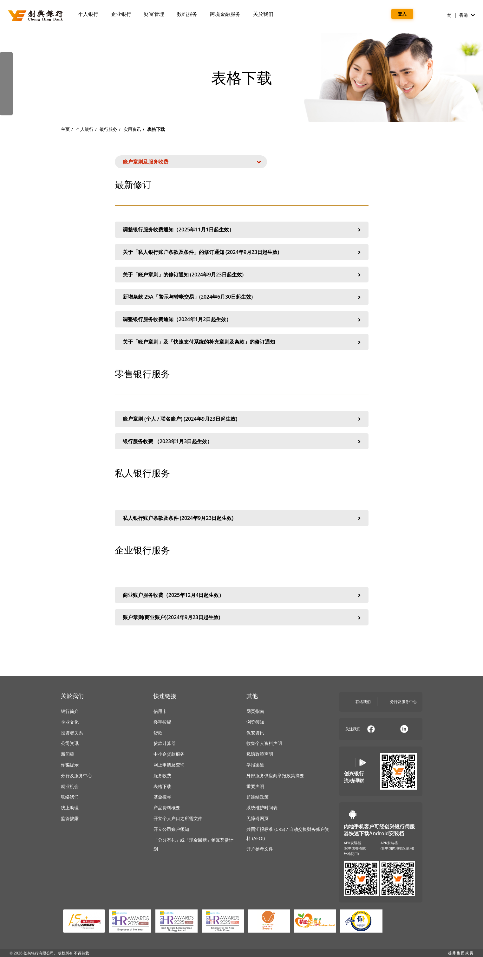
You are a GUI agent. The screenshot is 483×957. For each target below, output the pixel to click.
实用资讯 (132, 129)
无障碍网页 (257, 818)
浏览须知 (255, 722)
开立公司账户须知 (171, 829)
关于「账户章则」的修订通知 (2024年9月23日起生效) (242, 275)
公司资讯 (70, 743)
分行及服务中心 (76, 776)
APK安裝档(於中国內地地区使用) (397, 845)
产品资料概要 (166, 808)
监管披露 (70, 818)
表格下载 (162, 786)
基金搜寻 (162, 797)
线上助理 (70, 808)
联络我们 (70, 797)
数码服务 (187, 13)
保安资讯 (255, 733)
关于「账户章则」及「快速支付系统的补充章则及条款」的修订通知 (242, 342)
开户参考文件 (259, 849)
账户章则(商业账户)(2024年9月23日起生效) (242, 617)
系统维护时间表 (261, 808)
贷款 (157, 733)
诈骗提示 (70, 765)
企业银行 (121, 13)
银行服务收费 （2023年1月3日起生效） (242, 441)
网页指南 (255, 711)
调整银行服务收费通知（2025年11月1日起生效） (242, 230)
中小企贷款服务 (169, 754)
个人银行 (88, 13)
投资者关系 (72, 733)
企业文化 (70, 722)
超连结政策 (257, 797)
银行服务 (108, 129)
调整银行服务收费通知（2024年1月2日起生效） (242, 319)
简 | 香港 (461, 15)
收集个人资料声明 (264, 743)
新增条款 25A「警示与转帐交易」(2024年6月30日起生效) (242, 297)
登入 (402, 14)
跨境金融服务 (225, 13)
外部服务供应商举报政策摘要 (275, 776)
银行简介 (70, 711)
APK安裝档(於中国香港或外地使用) (355, 848)
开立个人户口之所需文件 (177, 818)
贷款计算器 (164, 743)
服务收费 (162, 776)
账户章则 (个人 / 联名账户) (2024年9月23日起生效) (242, 419)
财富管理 (154, 13)
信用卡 (160, 711)
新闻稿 (67, 754)
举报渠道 (255, 765)
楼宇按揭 (162, 722)
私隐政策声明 (259, 754)
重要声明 (255, 786)
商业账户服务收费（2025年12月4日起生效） (242, 595)
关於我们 (263, 13)
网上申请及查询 (169, 765)
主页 (65, 129)
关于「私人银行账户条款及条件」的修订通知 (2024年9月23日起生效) (242, 252)
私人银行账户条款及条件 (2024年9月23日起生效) (242, 518)
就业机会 (70, 786)
